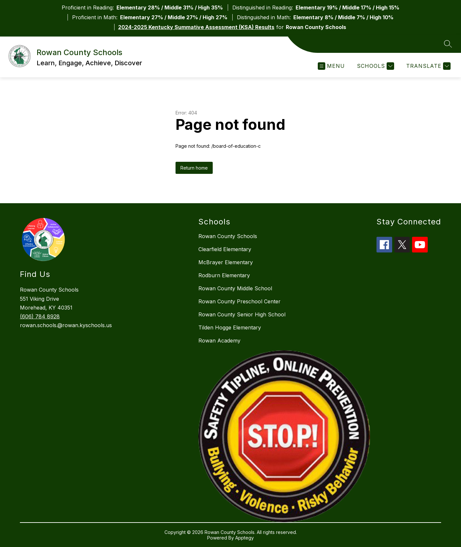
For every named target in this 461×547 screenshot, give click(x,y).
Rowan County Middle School (235, 288)
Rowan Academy (219, 340)
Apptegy (244, 537)
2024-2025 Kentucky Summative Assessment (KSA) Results (196, 27)
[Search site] (448, 44)
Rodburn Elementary (224, 275)
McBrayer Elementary (225, 262)
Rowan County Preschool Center (239, 301)
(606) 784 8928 (40, 316)
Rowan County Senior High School (241, 314)
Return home (194, 168)
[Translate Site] (428, 66)
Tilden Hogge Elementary (229, 327)
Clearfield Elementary (224, 249)
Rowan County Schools (227, 236)
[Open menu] (331, 66)
